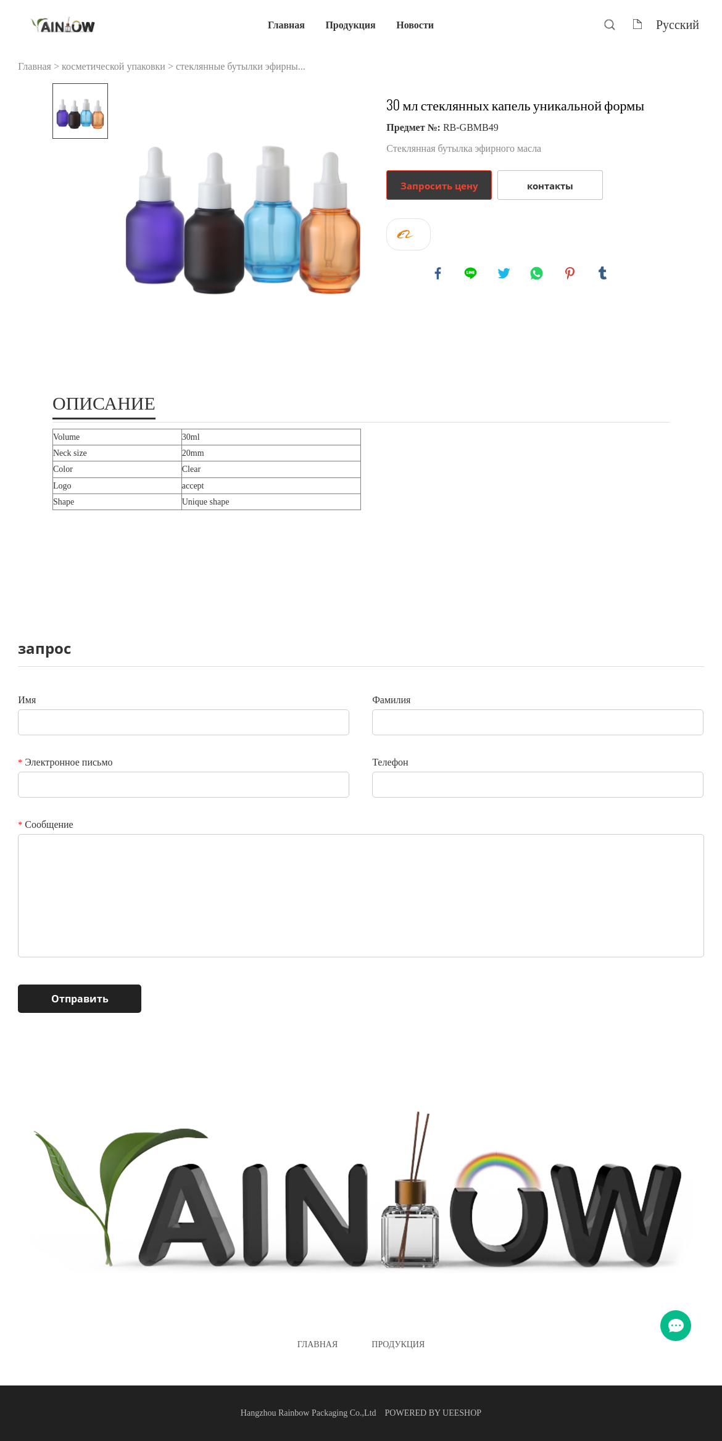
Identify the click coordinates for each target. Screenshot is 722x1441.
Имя (27, 700)
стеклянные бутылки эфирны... (240, 66)
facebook (439, 274)
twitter (505, 274)
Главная (286, 24)
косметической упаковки (113, 66)
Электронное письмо (65, 762)
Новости (415, 24)
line (472, 274)
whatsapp (538, 274)
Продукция (350, 24)
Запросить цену (439, 186)
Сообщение (45, 824)
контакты (550, 186)
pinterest (571, 274)
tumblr (604, 274)
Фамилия (391, 700)
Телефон (390, 762)
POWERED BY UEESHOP (433, 1413)
